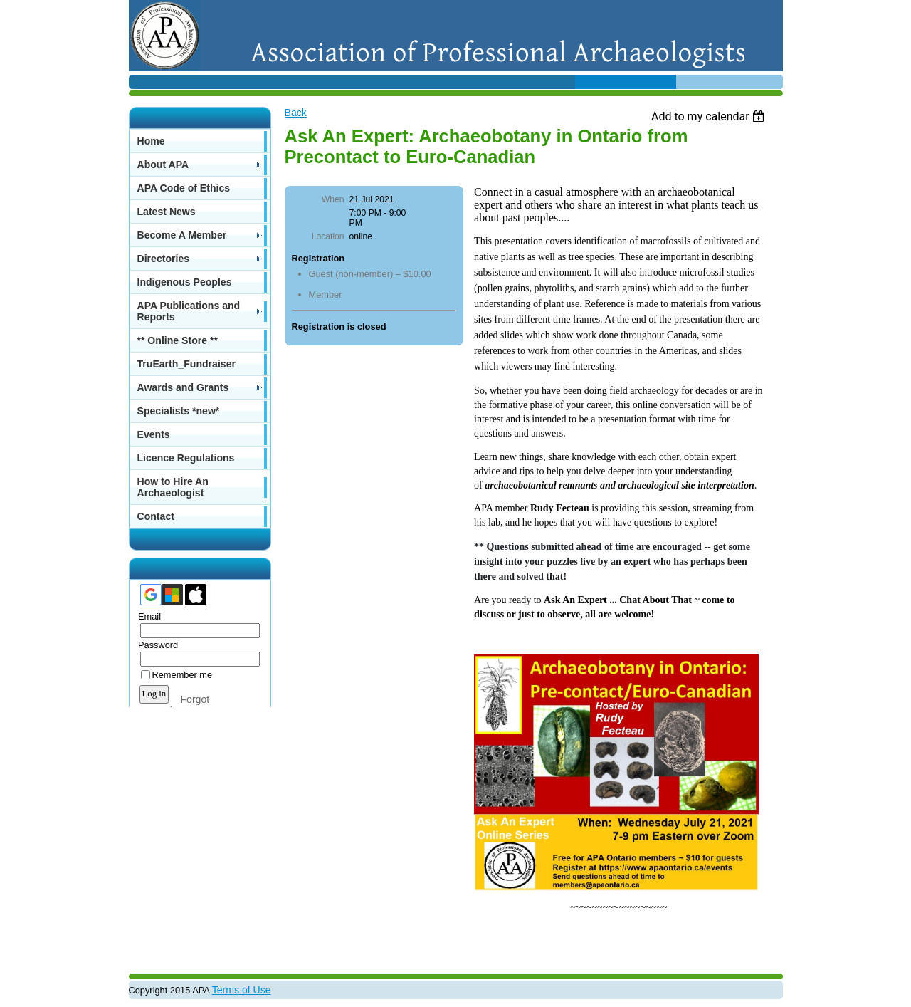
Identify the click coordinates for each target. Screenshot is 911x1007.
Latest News (166, 211)
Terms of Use (241, 990)
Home (151, 141)
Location (328, 236)
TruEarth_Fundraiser (186, 364)
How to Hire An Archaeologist (173, 487)
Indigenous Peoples (184, 282)
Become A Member (182, 235)
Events (153, 434)
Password (155, 645)
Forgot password (170, 705)
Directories (163, 258)
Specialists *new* (178, 411)
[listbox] (710, 116)
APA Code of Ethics (184, 188)
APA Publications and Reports (189, 311)
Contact (155, 516)
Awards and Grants (183, 387)
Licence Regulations (186, 458)
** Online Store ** (177, 340)
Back (296, 112)
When (333, 199)
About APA (163, 164)
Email (147, 616)
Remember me (182, 674)
